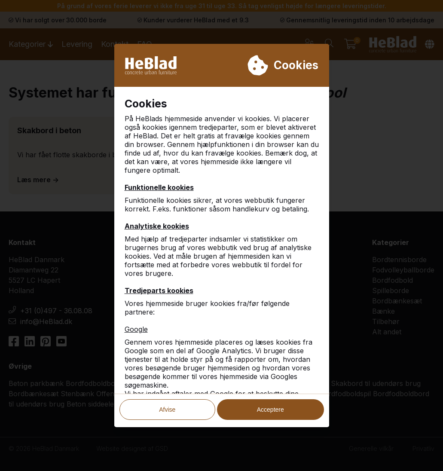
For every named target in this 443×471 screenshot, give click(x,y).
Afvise (167, 406)
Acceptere (270, 406)
